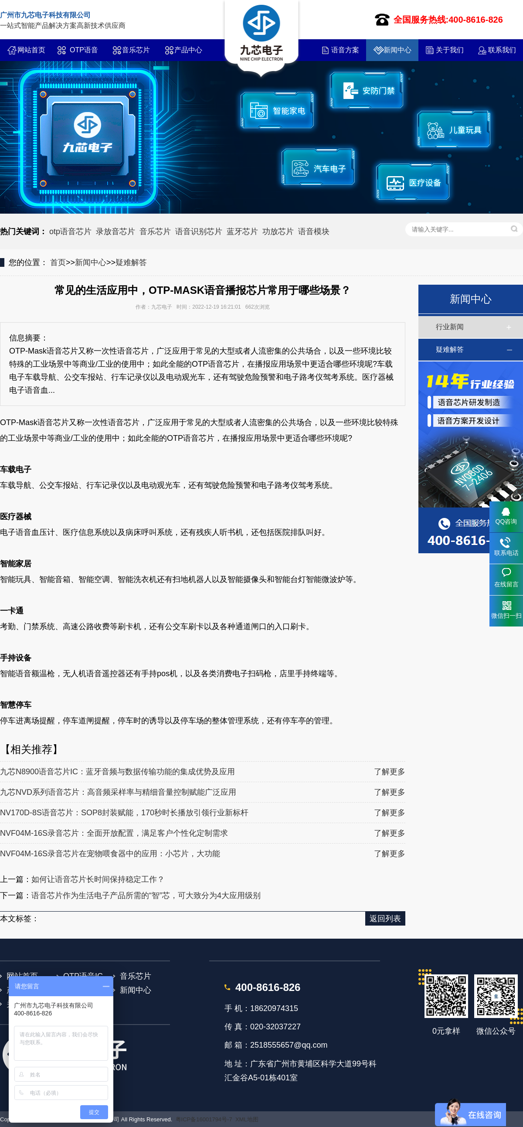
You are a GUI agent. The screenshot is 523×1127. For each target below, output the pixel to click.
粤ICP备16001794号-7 (204, 1119)
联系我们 (502, 50)
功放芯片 (278, 231)
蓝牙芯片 (242, 231)
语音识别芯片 (198, 231)
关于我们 (450, 50)
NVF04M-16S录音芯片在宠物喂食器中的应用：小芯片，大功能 (110, 853)
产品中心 (188, 50)
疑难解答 (131, 262)
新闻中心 (397, 50)
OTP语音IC (84, 53)
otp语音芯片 (70, 231)
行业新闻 (450, 326)
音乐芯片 (136, 50)
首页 (58, 262)
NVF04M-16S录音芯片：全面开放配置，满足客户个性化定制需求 (114, 833)
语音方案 (345, 50)
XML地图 (246, 1119)
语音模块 (313, 231)
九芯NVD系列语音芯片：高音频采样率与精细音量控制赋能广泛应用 (118, 792)
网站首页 (31, 50)
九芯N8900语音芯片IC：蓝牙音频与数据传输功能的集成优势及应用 (117, 771)
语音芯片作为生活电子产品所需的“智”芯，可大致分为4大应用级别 (146, 895)
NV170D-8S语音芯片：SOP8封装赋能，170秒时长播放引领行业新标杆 (124, 812)
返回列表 (385, 918)
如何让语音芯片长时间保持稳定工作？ (98, 879)
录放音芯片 (115, 231)
